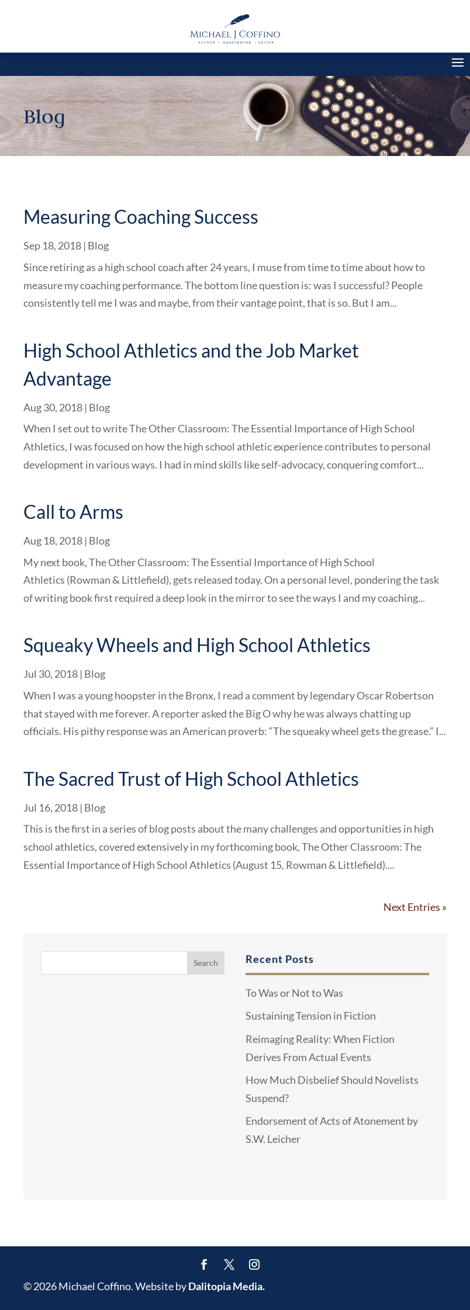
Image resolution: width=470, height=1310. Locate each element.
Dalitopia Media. (226, 1286)
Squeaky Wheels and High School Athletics (197, 644)
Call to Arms (73, 511)
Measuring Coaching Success (140, 216)
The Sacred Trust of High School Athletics (191, 778)
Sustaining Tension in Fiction (311, 1015)
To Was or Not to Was (294, 992)
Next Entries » (415, 906)
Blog (98, 245)
